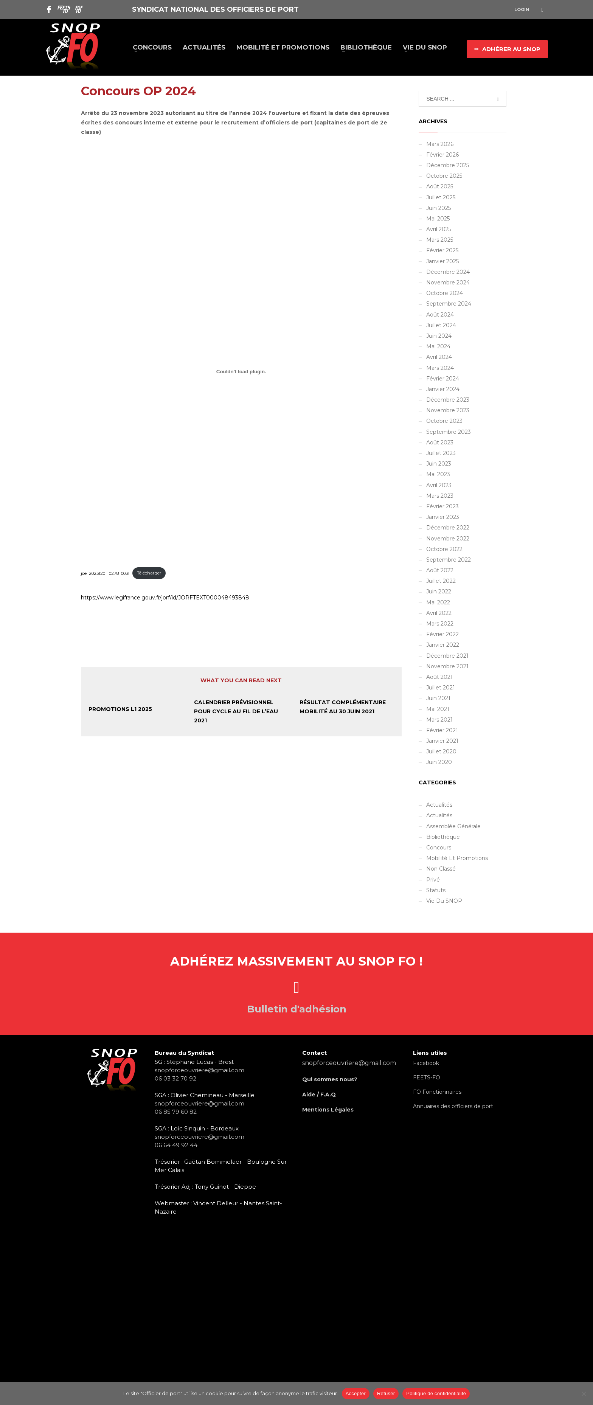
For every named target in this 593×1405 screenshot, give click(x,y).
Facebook (426, 1063)
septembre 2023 (448, 431)
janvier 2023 (442, 517)
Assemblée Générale (453, 826)
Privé (433, 879)
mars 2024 (440, 368)
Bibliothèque (443, 837)
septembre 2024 (448, 303)
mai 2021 (437, 709)
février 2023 (442, 506)
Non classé (441, 868)
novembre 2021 (447, 666)
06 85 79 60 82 (176, 1111)
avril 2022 (439, 613)
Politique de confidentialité (436, 1393)
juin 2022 (438, 591)
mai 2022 (438, 602)
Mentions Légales (328, 1109)
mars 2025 (439, 239)
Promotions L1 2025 (120, 709)
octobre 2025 (444, 175)
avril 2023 (439, 485)
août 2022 (439, 570)
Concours (438, 847)
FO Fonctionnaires (437, 1091)
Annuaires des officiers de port (453, 1106)
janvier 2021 (442, 740)
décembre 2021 (447, 655)
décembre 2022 (447, 527)
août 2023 (439, 442)
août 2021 (439, 677)
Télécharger (149, 573)
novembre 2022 (447, 538)
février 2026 (442, 154)
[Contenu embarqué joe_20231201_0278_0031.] (241, 371)
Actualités (439, 804)
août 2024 (440, 314)
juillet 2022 (441, 581)
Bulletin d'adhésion (296, 1009)
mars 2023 (439, 495)
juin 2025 (438, 208)
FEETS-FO (426, 1077)
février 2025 (442, 250)
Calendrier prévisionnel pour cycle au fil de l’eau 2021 (236, 711)
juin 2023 (438, 463)
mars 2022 (439, 623)
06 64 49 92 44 (176, 1145)
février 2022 (442, 634)
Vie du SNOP (444, 900)
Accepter (356, 1393)
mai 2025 (438, 218)
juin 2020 (439, 762)
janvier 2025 (442, 261)
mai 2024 (438, 346)
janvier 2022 (442, 644)
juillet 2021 (440, 687)
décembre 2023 (447, 399)
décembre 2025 (447, 165)
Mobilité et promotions (457, 858)
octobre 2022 (444, 549)
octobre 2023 (444, 421)
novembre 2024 (448, 282)
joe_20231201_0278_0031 (105, 573)
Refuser (386, 1393)
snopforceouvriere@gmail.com (199, 1070)
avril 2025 (438, 229)
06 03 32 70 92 (175, 1078)
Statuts (436, 890)
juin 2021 (438, 698)
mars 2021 (439, 719)
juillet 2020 (441, 751)
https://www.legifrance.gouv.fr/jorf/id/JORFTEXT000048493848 (165, 597)
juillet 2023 (441, 453)
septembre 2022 (448, 559)
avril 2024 (439, 357)
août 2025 (439, 186)
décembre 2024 (448, 272)
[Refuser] (583, 1393)
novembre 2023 (447, 410)
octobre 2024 (444, 293)
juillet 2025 (440, 197)
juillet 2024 (441, 325)
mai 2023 (438, 474)
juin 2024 (439, 335)
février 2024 (442, 378)
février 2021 (442, 730)
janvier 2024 (442, 389)
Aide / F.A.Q (319, 1094)
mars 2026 (439, 144)
